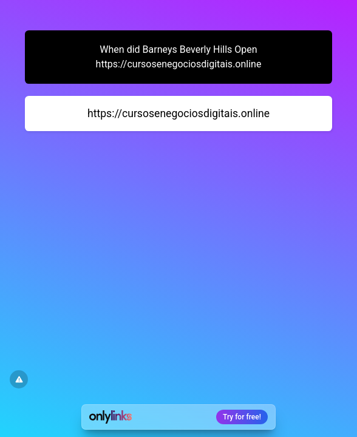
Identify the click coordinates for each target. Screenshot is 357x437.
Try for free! (242, 417)
